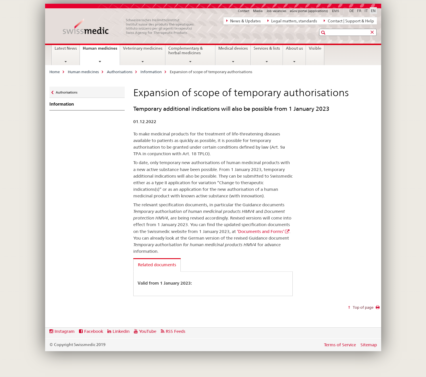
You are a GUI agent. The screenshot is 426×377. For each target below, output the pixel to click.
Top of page (362, 307)
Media (258, 11)
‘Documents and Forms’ (260, 231)
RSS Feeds (175, 331)
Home (54, 71)
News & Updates (243, 20)
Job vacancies (276, 11)
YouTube (147, 331)
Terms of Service (340, 344)
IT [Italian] (366, 10)
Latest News (66, 48)
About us (294, 48)
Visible (315, 48)
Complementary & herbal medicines (185, 50)
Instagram (65, 331)
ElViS (335, 11)
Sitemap (369, 344)
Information (151, 71)
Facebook (93, 331)
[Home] (131, 26)
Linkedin (121, 331)
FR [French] (359, 10)
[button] (324, 32)
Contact (243, 11)
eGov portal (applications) (309, 11)
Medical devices (233, 48)
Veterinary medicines (143, 48)
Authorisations (119, 71)
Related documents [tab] (157, 264)
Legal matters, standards (292, 20)
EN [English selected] (373, 10)
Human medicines (101, 50)
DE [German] (351, 10)
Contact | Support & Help (349, 20)
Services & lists (267, 48)
